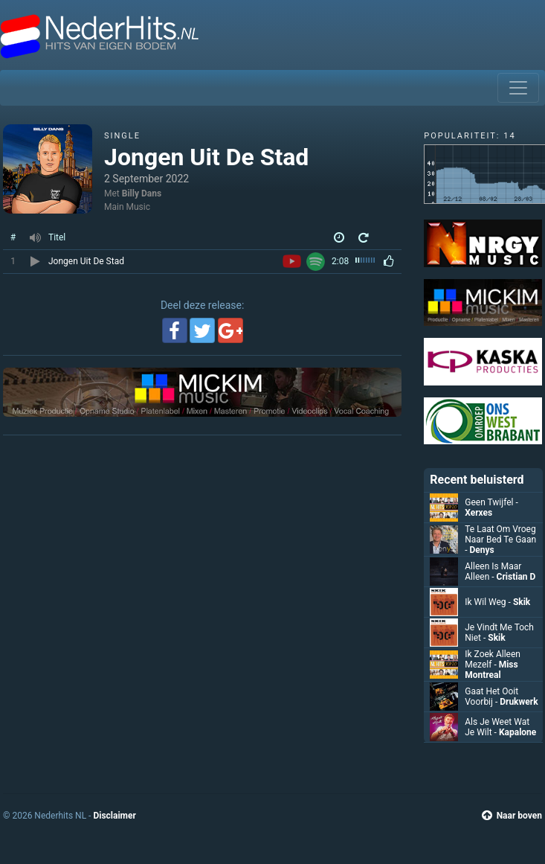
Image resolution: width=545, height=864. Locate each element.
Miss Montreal (491, 669)
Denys (482, 550)
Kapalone (517, 732)
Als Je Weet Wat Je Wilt (497, 727)
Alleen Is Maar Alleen (493, 571)
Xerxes (478, 513)
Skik (521, 602)
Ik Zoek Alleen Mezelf (492, 659)
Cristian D (516, 577)
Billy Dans (141, 193)
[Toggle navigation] (518, 88)
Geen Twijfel (491, 502)
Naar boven (512, 815)
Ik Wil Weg (489, 602)
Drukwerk (519, 702)
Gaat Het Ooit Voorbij (491, 696)
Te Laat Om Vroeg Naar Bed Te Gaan (500, 539)
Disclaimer (114, 815)
